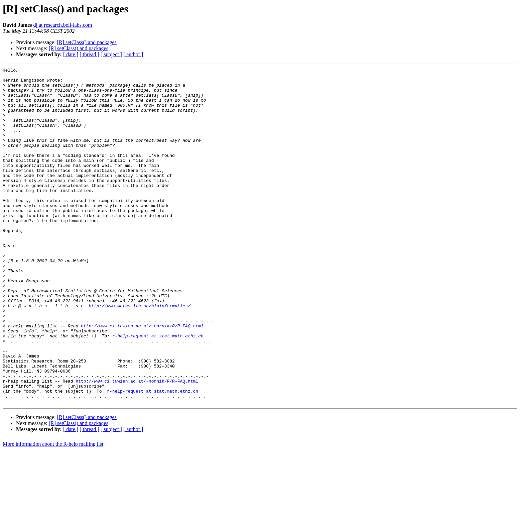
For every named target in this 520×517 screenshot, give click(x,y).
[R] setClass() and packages (87, 42)
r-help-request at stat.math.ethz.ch (158, 390)
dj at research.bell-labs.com (62, 25)
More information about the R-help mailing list (53, 511)
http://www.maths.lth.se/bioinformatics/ (139, 354)
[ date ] (70, 54)
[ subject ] (111, 54)
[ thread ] (89, 54)
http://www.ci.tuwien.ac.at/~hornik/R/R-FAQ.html (142, 378)
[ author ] (133, 54)
